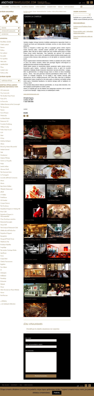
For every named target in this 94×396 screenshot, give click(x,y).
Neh (1, 152)
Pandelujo (3, 278)
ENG (83, 3)
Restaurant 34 (4, 121)
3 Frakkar (3, 195)
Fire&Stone (3, 197)
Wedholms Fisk (4, 242)
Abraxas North (4, 169)
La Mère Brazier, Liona (53, 141)
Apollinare (3, 253)
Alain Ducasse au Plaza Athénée (9, 290)
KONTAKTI (14, 385)
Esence (2, 47)
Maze (2, 287)
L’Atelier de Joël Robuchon (7, 230)
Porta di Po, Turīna (52, 180)
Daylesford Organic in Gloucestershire (6, 215)
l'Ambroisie (3, 115)
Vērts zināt (3, 61)
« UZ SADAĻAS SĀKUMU (7, 304)
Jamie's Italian (4, 166)
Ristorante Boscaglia (6, 222)
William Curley (4, 127)
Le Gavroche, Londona (53, 279)
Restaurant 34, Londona (30, 299)
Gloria (2, 183)
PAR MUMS (5, 385)
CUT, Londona (28, 121)
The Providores (4, 206)
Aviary (2, 138)
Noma (2, 292)
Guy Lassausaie (4, 93)
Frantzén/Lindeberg (6, 124)
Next (1, 135)
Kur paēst (3, 56)
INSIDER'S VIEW (51, 7)
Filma (2, 67)
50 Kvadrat (3, 200)
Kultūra (2, 50)
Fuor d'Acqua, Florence (54, 200)
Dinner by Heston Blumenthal (8, 146)
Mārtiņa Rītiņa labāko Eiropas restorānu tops (6, 81)
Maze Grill (3, 225)
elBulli (2, 192)
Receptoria (3, 236)
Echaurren (3, 281)
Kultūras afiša (4, 73)
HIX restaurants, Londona (54, 220)
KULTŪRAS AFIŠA (15, 7)
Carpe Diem (3, 259)
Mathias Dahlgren (5, 141)
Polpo (2, 163)
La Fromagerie (4, 175)
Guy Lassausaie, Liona (30, 180)
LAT (80, 3)
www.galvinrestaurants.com (31, 94)
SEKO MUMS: (28, 385)
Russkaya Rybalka (5, 244)
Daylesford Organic (6, 233)
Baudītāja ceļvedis (5, 42)
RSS (21, 385)
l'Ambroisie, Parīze (29, 220)
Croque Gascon (5, 203)
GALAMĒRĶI (5, 7)
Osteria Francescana (6, 261)
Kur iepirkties (4, 59)
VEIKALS (60, 7)
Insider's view (4, 70)
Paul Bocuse (3, 295)
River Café (3, 211)
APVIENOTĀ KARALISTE (8, 31)
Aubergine (3, 273)
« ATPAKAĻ (3, 301)
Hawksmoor (3, 155)
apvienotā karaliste (41, 11)
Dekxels (2, 284)
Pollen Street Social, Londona (55, 160)
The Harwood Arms (5, 172)
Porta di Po (3, 98)
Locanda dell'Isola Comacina (8, 178)
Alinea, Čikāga (51, 121)
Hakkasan (3, 275)
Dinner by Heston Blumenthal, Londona (34, 160)
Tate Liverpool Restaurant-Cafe (9, 227)
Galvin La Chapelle (5, 161)
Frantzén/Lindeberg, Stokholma (32, 239)
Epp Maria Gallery (5, 186)
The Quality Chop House (7, 96)
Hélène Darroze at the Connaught (10, 104)
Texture (2, 110)
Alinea (2, 144)
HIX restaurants (4, 90)
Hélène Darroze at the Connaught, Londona (33, 141)
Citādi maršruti (4, 44)
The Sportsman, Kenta (29, 279)
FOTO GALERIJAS (69, 7)
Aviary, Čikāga (28, 200)
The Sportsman (4, 107)
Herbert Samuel (4, 149)
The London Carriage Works (8, 250)
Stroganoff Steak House (7, 239)
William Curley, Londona (30, 259)
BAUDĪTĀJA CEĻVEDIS (28, 7)
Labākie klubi (4, 64)
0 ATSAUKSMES (65, 22)
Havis (2, 256)
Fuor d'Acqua (4, 113)
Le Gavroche (4, 101)
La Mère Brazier (5, 118)
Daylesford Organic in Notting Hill (10, 209)
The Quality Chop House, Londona (56, 259)
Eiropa (4, 28)
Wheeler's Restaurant (6, 189)
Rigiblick (2, 264)
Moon (2, 180)
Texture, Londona (52, 239)
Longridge (3, 247)
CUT (1, 132)
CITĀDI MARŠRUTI (40, 7)
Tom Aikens (3, 267)
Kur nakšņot (3, 53)
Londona (5, 34)
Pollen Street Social (5, 130)
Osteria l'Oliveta (5, 158)
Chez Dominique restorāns (7, 219)
